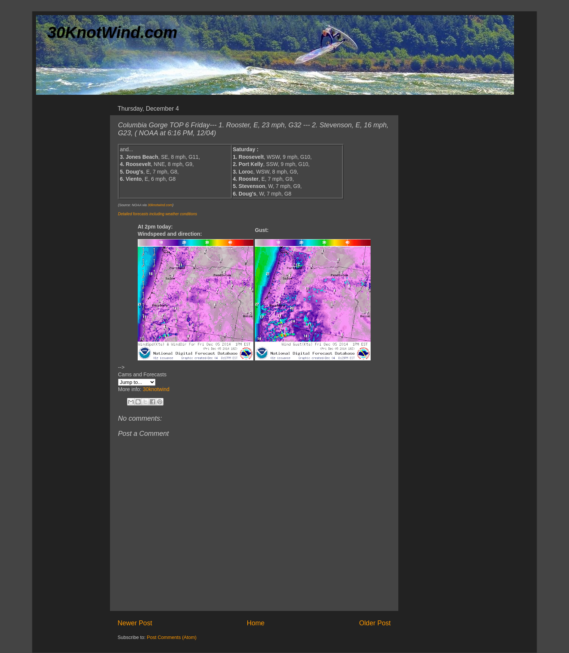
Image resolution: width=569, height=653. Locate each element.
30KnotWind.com (112, 32)
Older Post (375, 623)
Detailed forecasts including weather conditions (157, 214)
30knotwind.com (160, 205)
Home (255, 623)
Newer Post (135, 623)
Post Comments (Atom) (171, 637)
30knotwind (156, 389)
